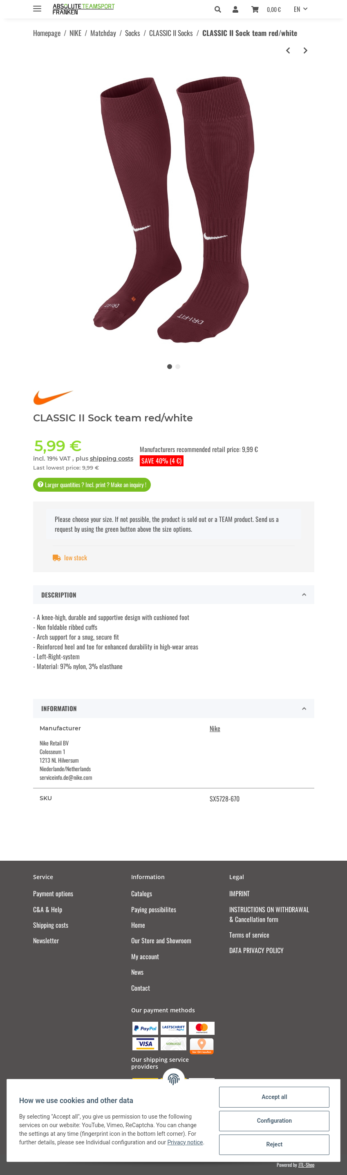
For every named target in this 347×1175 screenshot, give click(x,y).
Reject (273, 1144)
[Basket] (266, 9)
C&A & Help (47, 909)
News (137, 972)
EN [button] (297, 9)
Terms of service (249, 935)
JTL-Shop (306, 1164)
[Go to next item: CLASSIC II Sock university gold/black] (305, 50)
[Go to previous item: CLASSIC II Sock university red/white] (288, 50)
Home (138, 925)
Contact (140, 988)
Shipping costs (50, 925)
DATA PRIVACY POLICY (256, 950)
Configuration (273, 1120)
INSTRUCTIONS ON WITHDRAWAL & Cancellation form (269, 914)
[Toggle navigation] (37, 5)
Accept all (273, 1097)
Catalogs (141, 893)
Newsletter (46, 940)
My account (145, 956)
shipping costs (111, 458)
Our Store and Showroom (161, 940)
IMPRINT (239, 893)
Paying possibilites (153, 909)
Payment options (53, 893)
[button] (220, 9)
